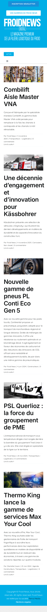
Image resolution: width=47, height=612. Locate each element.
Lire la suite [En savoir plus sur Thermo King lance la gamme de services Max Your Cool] (8, 575)
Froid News (11, 136)
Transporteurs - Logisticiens (20, 139)
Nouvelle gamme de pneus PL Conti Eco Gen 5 (18, 296)
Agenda (36, 566)
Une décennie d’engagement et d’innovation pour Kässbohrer (24, 196)
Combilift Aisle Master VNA (21, 97)
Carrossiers (37, 243)
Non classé (8, 245)
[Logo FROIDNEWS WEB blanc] (22, 19)
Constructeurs (33, 366)
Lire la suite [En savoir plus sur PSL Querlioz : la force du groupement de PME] (8, 461)
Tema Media (34, 598)
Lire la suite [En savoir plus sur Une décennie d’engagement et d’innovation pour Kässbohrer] (8, 248)
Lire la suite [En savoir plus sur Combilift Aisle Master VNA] (8, 144)
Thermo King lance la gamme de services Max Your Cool (22, 509)
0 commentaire (20, 245)
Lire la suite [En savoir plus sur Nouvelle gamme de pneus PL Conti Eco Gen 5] (8, 372)
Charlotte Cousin (13, 566)
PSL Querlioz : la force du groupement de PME (23, 416)
